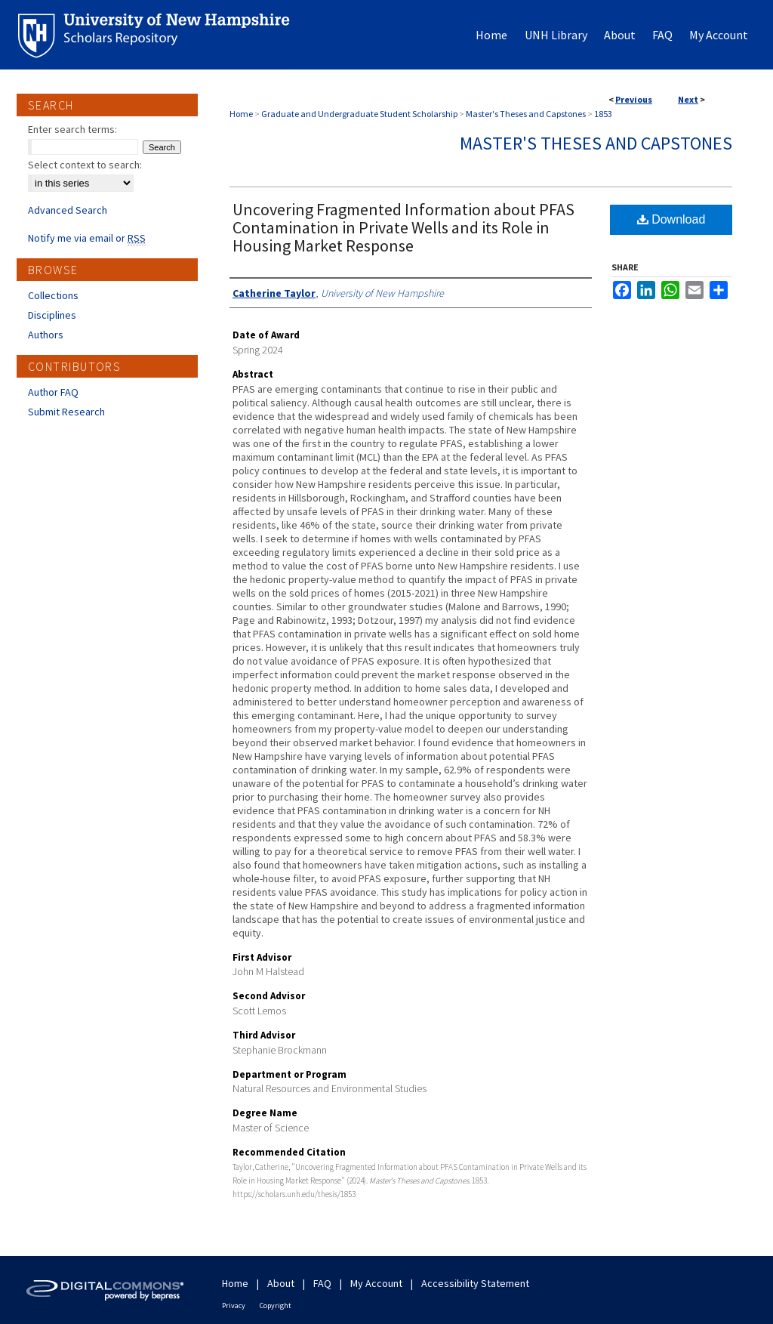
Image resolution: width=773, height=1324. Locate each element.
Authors (45, 334)
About (280, 1283)
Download (671, 219)
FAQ (322, 1283)
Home (241, 113)
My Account (376, 1283)
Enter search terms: (72, 129)
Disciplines (52, 315)
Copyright (275, 1305)
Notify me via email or (87, 238)
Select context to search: (85, 164)
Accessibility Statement (475, 1283)
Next (688, 99)
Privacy (233, 1305)
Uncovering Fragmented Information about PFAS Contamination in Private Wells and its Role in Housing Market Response (403, 227)
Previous (633, 99)
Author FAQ (53, 392)
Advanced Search (67, 210)
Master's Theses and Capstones (526, 113)
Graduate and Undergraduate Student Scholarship (359, 113)
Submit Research (66, 411)
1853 (603, 113)
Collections (53, 295)
